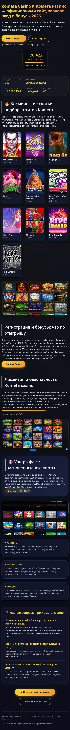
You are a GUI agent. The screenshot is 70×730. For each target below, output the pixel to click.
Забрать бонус (13, 364)
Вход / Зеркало (39, 38)
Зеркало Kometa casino (35, 701)
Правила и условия (36, 716)
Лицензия (5, 719)
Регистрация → (14, 38)
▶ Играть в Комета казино (35, 692)
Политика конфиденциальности (14, 716)
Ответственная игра (54, 716)
